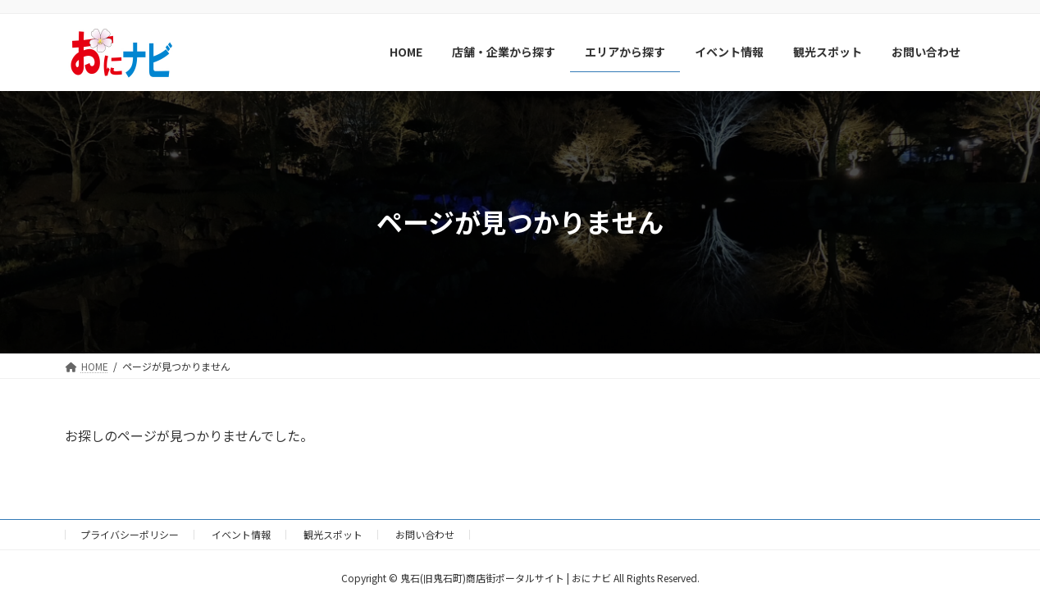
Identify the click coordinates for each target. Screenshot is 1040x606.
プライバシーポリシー (129, 534)
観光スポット (333, 534)
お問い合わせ (424, 534)
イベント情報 (241, 534)
